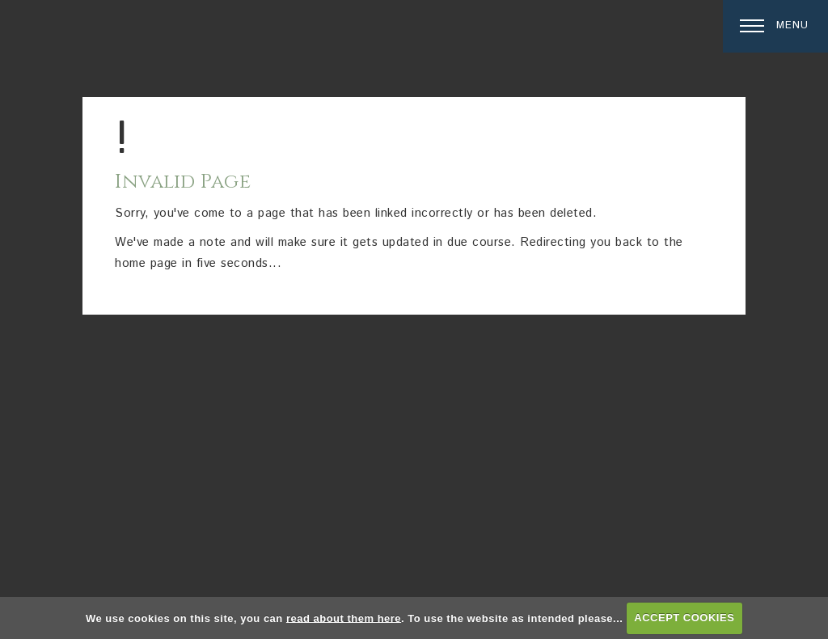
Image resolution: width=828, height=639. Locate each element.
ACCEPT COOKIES (684, 617)
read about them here (343, 617)
